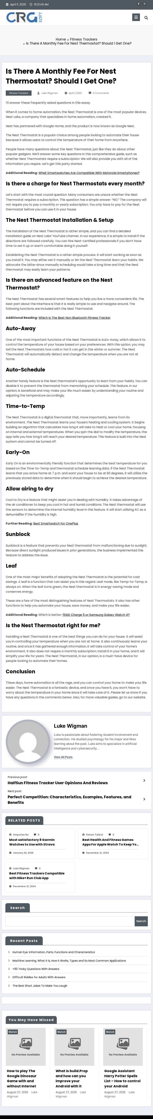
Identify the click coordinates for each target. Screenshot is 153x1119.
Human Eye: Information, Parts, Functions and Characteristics (54, 944)
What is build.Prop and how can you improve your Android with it (72, 1071)
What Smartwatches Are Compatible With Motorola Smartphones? (89, 173)
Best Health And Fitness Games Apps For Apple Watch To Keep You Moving (110, 835)
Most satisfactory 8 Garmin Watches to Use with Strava (32, 835)
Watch (13, 1024)
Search (17, 901)
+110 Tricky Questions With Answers (36, 961)
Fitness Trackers (18, 93)
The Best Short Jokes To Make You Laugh (40, 978)
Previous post (17, 777)
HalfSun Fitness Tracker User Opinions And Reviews (53, 782)
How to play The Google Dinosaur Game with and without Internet (22, 1071)
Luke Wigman (50, 93)
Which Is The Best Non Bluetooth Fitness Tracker (74, 318)
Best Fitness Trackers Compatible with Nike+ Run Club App (36, 868)
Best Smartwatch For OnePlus (55, 523)
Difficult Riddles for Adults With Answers (39, 969)
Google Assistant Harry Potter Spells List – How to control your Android (122, 1071)
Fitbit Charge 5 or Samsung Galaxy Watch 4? (96, 615)
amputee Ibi (20, 828)
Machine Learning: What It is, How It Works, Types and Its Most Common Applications (69, 952)
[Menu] (134, 17)
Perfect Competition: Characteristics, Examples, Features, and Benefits (71, 796)
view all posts (63, 757)
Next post (15, 790)
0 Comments (101, 93)
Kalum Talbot (94, 828)
